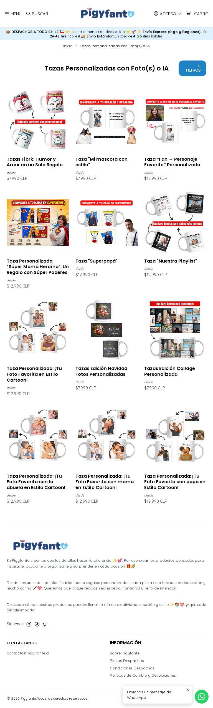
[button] (192, 68)
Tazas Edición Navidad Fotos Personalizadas (101, 371)
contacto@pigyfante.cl (28, 653)
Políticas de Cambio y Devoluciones (143, 675)
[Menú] (13, 13)
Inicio (67, 46)
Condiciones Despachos (132, 668)
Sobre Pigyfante (125, 653)
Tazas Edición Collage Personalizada (169, 371)
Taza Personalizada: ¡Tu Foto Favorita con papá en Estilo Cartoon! (175, 482)
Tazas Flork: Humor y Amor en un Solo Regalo (35, 162)
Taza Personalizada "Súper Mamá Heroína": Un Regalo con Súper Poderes (38, 267)
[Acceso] (167, 13)
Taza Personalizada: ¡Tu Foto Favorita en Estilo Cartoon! (34, 374)
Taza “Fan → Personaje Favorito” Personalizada (172, 162)
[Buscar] (36, 13)
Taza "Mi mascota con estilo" (101, 162)
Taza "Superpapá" (96, 261)
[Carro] (197, 13)
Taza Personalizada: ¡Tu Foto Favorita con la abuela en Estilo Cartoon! (36, 482)
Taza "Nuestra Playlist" (170, 261)
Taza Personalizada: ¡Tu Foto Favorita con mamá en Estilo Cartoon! (104, 482)
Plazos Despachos (127, 660)
